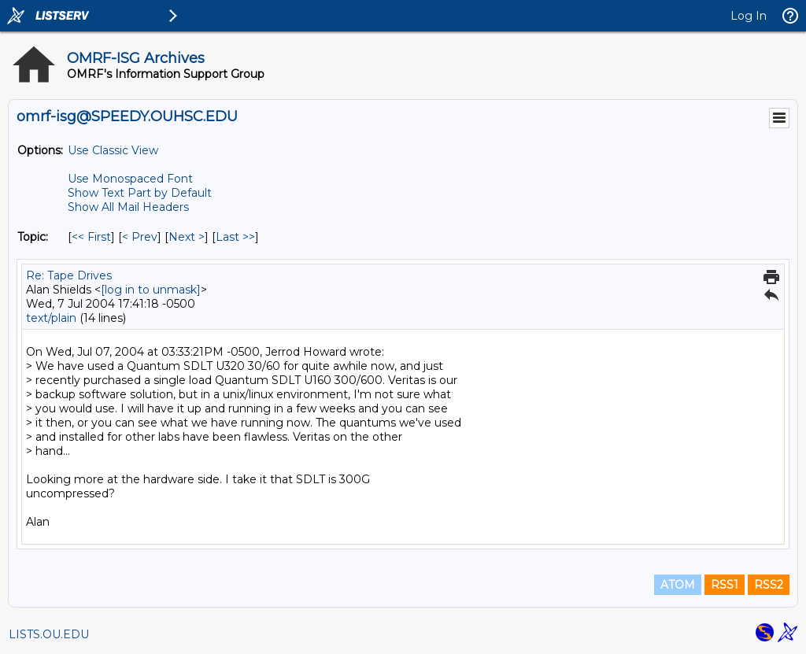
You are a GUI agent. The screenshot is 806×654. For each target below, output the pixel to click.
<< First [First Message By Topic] (91, 237)
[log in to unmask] (151, 290)
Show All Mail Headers (128, 207)
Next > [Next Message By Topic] (186, 237)
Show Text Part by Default (140, 193)
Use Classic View (113, 150)
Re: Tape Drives (69, 275)
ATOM (677, 585)
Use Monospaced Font (130, 179)
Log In (748, 16)
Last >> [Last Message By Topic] (235, 237)
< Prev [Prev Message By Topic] (139, 237)
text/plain (51, 318)
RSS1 (724, 585)
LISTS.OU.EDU (49, 634)
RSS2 (768, 585)
